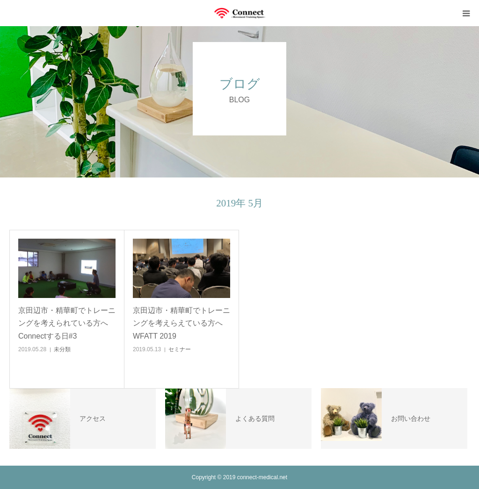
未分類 (62, 349)
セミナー (179, 349)
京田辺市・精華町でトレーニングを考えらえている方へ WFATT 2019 (181, 323)
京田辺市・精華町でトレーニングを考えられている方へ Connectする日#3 (67, 323)
